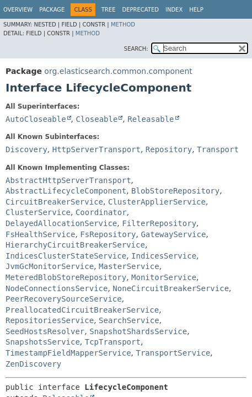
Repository (169, 149)
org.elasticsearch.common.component (118, 71)
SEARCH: (136, 49)
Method (123, 25)
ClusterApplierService (157, 201)
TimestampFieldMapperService (68, 352)
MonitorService (163, 277)
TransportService (173, 352)
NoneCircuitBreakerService (170, 288)
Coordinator (101, 212)
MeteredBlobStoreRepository (66, 277)
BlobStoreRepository (175, 190)
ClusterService (38, 212)
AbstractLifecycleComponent (66, 190)
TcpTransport (113, 341)
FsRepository (108, 234)
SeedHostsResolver (45, 331)
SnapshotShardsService (138, 331)
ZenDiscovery (33, 364)
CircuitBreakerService (54, 201)
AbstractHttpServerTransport (68, 180)
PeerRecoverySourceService (64, 298)
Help (196, 10)
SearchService (129, 320)
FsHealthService (40, 234)
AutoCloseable (36, 119)
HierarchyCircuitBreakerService (75, 244)
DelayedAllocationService (61, 223)
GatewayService (173, 234)
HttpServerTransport (96, 149)
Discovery (26, 149)
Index (174, 10)
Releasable (150, 119)
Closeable (96, 119)
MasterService (129, 266)
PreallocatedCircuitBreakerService (82, 309)
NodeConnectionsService (57, 288)
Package (52, 10)
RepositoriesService (50, 320)
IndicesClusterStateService (66, 255)
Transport (218, 149)
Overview (18, 10)
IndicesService (163, 255)
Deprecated (140, 10)
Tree (108, 10)
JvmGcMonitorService (50, 266)
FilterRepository (159, 223)
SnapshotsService (43, 341)
